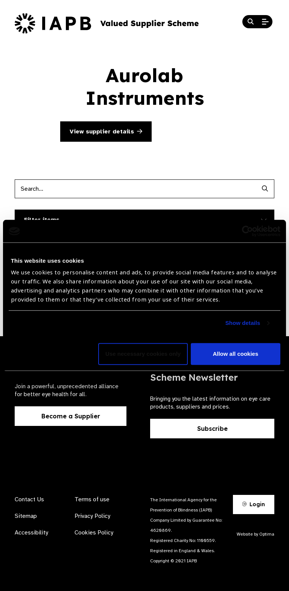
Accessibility (31, 532)
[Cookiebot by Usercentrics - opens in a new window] (247, 231)
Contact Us (29, 499)
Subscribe (212, 428)
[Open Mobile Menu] (265, 22)
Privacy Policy (92, 516)
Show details (242, 323)
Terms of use (92, 499)
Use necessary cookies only (143, 354)
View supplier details (106, 131)
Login (253, 504)
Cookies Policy (94, 532)
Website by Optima (255, 534)
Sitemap (26, 516)
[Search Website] (250, 22)
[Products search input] (135, 188)
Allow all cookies (235, 354)
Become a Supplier (70, 416)
